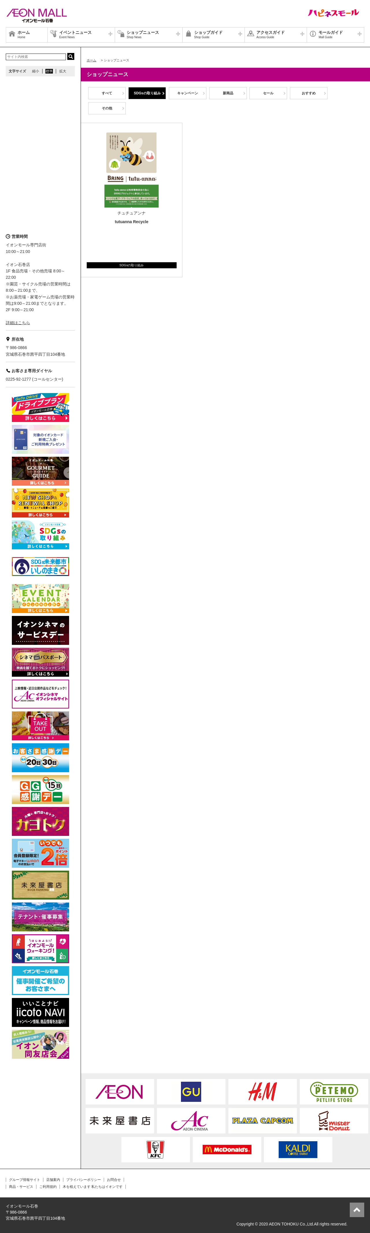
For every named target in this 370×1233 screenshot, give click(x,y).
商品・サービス (21, 1187)
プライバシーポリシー (83, 1180)
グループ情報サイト (24, 1180)
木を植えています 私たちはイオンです (93, 1187)
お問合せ (114, 1180)
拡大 (62, 71)
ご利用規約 (48, 1187)
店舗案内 (53, 1180)
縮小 (35, 71)
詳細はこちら (18, 322)
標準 (49, 71)
